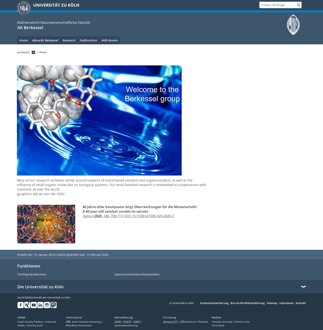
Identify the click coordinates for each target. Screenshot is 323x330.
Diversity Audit (35, 325)
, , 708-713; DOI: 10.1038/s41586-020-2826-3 (128, 216)
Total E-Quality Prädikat (30, 321)
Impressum (286, 303)
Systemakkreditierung (126, 325)
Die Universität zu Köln (40, 286)
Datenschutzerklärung (214, 303)
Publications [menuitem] (88, 40)
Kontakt (301, 303)
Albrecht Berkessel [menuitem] (45, 40)
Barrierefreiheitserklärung (248, 303)
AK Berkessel (30, 27)
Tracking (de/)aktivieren (31, 274)
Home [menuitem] (23, 40)
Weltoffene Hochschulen (79, 325)
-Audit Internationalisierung (83, 321)
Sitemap (272, 303)
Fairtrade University (222, 321)
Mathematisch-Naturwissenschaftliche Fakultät (53, 22)
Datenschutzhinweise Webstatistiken (137, 274)
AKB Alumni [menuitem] (110, 40)
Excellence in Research (194, 321)
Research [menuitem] (69, 40)
